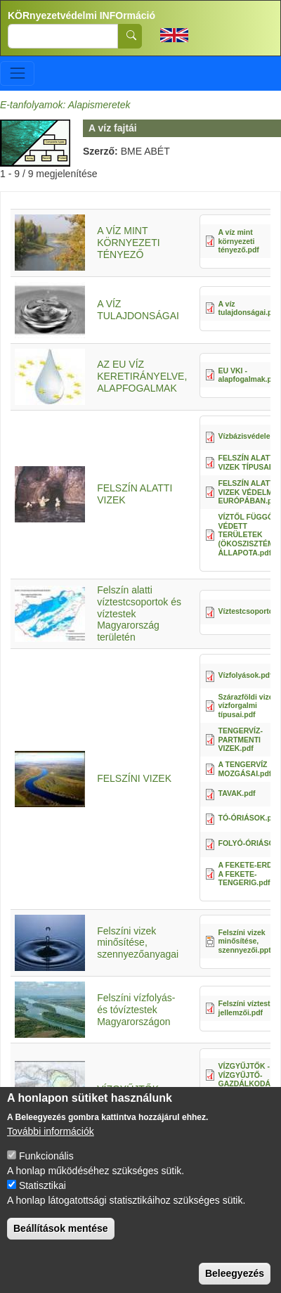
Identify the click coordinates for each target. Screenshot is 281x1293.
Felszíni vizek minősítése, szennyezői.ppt (244, 941)
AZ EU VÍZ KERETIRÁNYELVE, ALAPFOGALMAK (142, 376)
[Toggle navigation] (17, 73)
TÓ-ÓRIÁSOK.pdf (248, 817)
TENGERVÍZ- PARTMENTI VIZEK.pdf (240, 739)
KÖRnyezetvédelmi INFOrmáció (81, 15)
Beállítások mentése (60, 1243)
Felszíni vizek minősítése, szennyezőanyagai (137, 942)
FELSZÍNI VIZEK (134, 778)
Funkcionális (46, 1171)
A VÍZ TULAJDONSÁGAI (138, 309)
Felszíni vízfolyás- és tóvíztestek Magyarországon (136, 1009)
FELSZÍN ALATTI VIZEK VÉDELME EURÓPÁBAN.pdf (249, 492)
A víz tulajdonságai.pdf (249, 308)
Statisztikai (42, 1201)
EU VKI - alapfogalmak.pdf (248, 375)
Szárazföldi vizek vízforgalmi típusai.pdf (247, 706)
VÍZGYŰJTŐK (128, 1089)
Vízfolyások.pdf (245, 675)
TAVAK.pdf (237, 793)
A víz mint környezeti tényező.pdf (238, 241)
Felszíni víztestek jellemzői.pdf (248, 1008)
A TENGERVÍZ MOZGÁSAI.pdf (245, 769)
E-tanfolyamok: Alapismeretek (65, 104)
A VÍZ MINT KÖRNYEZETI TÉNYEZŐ (128, 242)
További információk (50, 1146)
